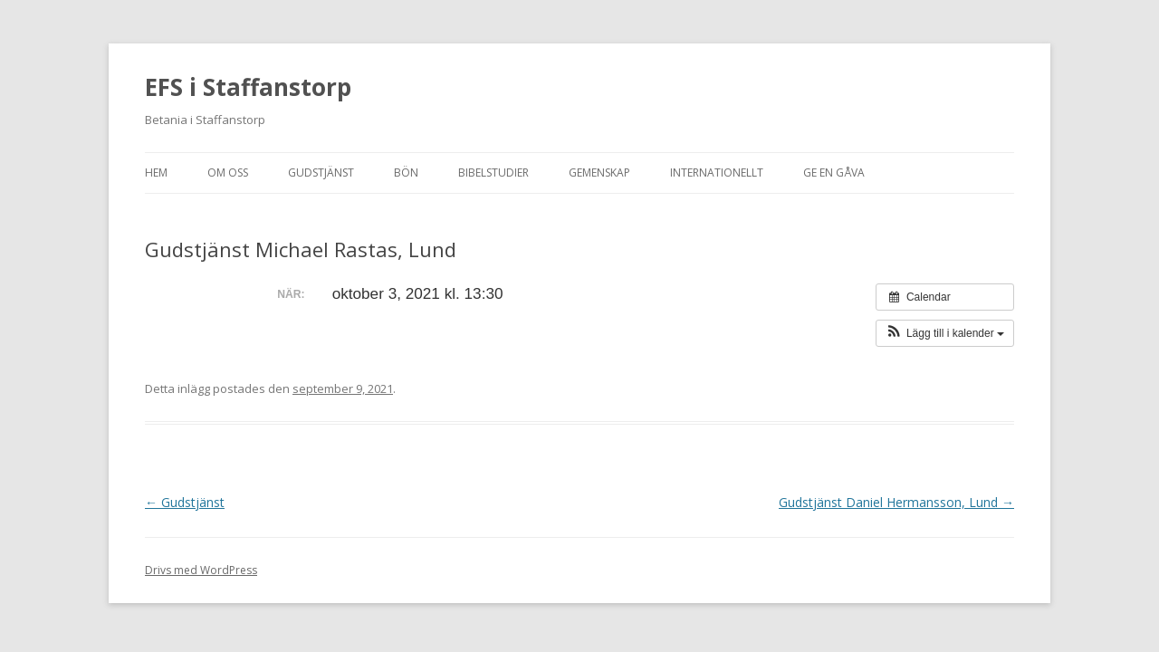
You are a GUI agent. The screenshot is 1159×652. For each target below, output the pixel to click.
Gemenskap (599, 172)
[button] (944, 333)
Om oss (227, 172)
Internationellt (716, 172)
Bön (406, 172)
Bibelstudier (493, 172)
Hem (156, 172)
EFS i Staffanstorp (248, 87)
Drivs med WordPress (201, 570)
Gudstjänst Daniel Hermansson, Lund (896, 502)
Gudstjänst (321, 172)
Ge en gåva (834, 172)
